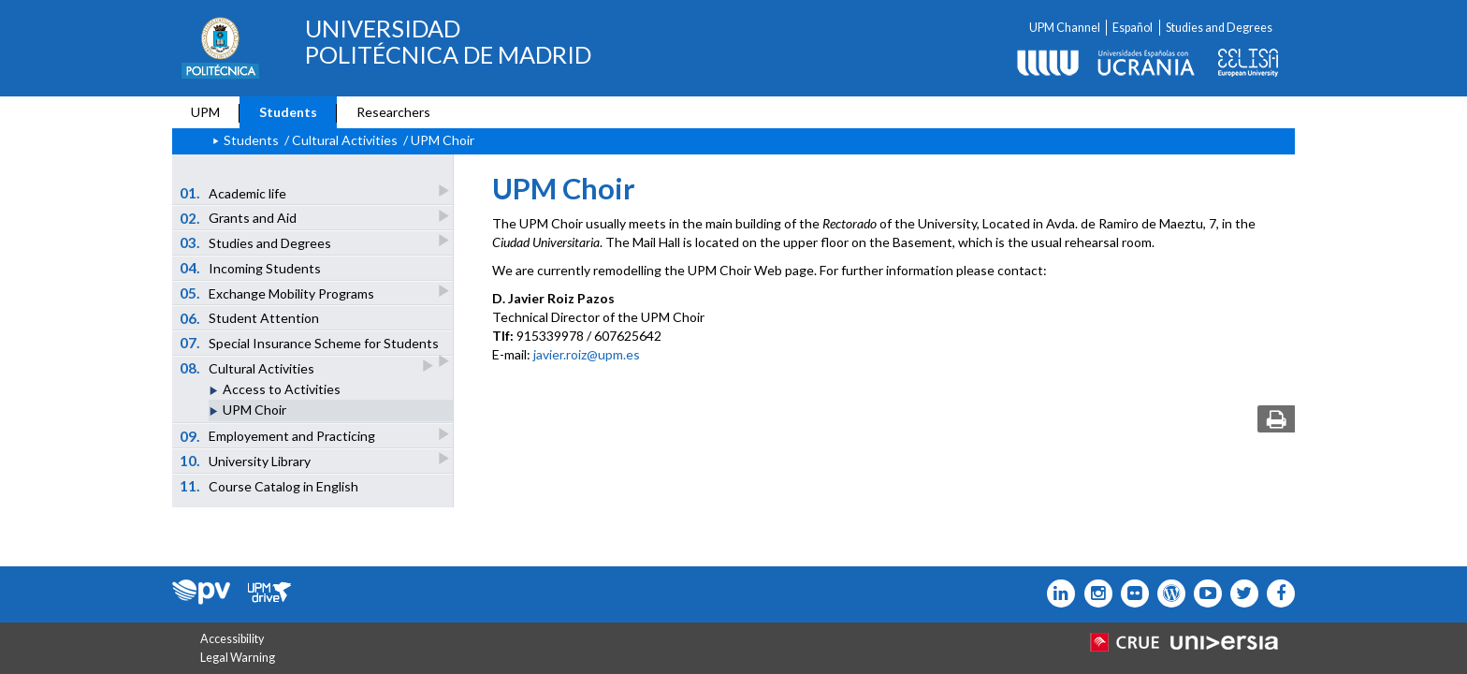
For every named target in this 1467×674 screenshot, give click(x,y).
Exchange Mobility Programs (278, 292)
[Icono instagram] (1093, 593)
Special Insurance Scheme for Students (311, 344)
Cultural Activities (248, 367)
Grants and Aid (239, 218)
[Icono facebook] (1276, 593)
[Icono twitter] (1130, 593)
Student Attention (250, 318)
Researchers (393, 112)
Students (288, 112)
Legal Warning (237, 658)
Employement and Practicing (279, 436)
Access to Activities (282, 389)
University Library (246, 460)
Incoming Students (251, 267)
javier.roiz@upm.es (586, 354)
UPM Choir (254, 410)
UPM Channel (1064, 28)
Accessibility (232, 639)
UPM (205, 112)
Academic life (234, 192)
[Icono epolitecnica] (1167, 593)
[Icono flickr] (1240, 593)
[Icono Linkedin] (1057, 593)
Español (1132, 28)
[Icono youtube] (1203, 593)
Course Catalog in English (269, 485)
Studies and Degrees (1219, 28)
